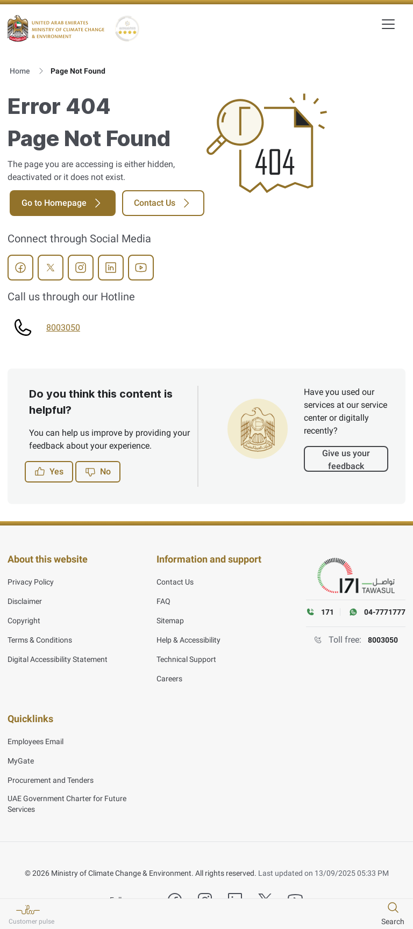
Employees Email (35, 736)
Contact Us (163, 203)
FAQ (163, 598)
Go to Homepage (63, 203)
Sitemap (170, 618)
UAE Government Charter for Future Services (67, 798)
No (98, 471)
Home (20, 71)
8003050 (63, 327)
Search (392, 921)
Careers (169, 676)
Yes (48, 471)
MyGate (21, 755)
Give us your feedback (346, 459)
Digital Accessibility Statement (58, 656)
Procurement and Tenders (51, 774)
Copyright (24, 618)
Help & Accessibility (188, 637)
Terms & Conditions (40, 637)
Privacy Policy (31, 579)
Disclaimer (25, 598)
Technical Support (186, 656)
